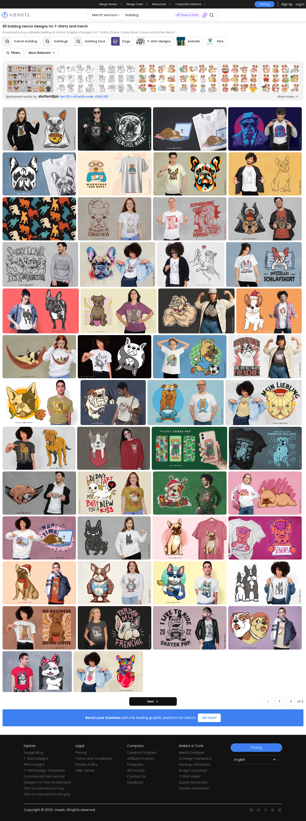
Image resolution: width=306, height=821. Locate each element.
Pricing (80, 752)
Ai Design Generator (195, 758)
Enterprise (135, 764)
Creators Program (142, 752)
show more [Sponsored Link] (288, 96)
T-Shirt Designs (36, 758)
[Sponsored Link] (30, 78)
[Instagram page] (251, 810)
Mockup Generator (194, 764)
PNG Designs (34, 764)
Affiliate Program (140, 758)
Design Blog (33, 752)
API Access (135, 770)
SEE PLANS (209, 718)
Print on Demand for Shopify (47, 794)
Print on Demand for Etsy (44, 788)
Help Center (85, 770)
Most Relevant (42, 53)
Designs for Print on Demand (47, 782)
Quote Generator (193, 782)
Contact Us (136, 776)
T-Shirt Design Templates (44, 770)
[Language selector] (256, 759)
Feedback (135, 782)
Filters (13, 53)
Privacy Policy (86, 764)
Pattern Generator (194, 788)
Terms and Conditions (93, 758)
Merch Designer (191, 752)
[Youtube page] (272, 810)
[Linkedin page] (279, 810)
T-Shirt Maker (189, 776)
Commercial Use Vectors (44, 776)
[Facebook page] (258, 810)
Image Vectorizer (193, 770)
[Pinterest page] (265, 810)
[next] (153, 701)
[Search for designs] (148, 15)
